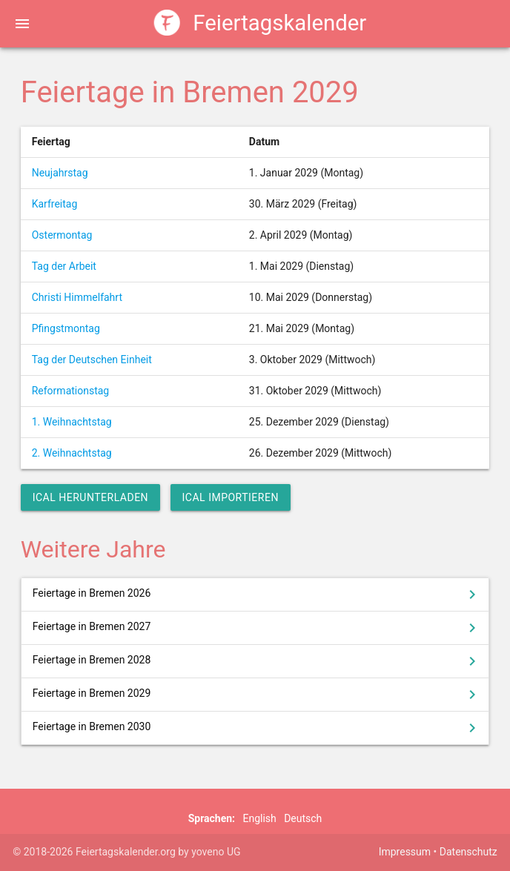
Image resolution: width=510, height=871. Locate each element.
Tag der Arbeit (64, 266)
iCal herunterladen (90, 497)
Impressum (405, 852)
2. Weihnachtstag (72, 453)
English (259, 818)
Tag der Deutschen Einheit (92, 359)
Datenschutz (468, 852)
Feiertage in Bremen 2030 (257, 728)
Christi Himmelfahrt (77, 297)
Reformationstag (71, 391)
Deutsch (303, 818)
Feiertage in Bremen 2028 (257, 661)
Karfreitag (55, 204)
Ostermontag (62, 235)
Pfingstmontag (66, 328)
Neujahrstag (60, 173)
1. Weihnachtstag (72, 422)
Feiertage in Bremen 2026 (257, 594)
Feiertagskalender (260, 23)
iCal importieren (230, 497)
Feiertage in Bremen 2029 (257, 694)
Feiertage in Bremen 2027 (257, 628)
